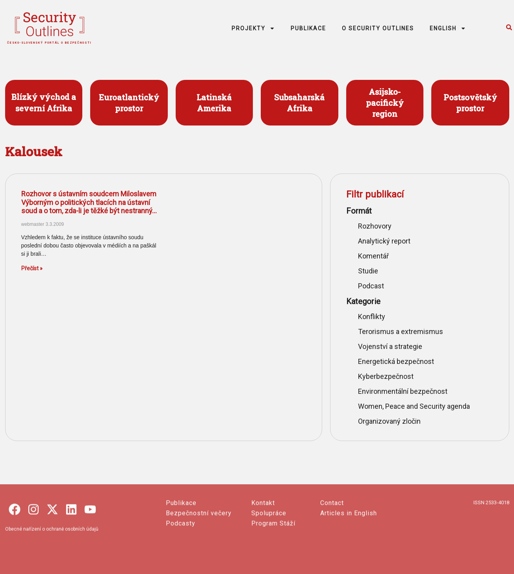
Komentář (373, 256)
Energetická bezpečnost (396, 361)
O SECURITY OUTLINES (378, 28)
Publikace (181, 540)
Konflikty (371, 316)
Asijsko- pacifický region (385, 103)
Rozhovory (375, 226)
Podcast (371, 286)
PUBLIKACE (308, 28)
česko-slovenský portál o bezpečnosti (49, 42)
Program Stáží (273, 560)
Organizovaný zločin (389, 421)
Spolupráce (268, 550)
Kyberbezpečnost (386, 376)
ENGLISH (448, 28)
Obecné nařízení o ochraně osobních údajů (51, 566)
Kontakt (263, 540)
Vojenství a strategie (390, 346)
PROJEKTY (253, 28)
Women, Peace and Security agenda (414, 406)
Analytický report (384, 241)
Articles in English (348, 550)
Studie (368, 271)
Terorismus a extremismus (400, 331)
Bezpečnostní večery (199, 550)
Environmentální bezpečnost (402, 391)
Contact (332, 540)
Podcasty (180, 560)
